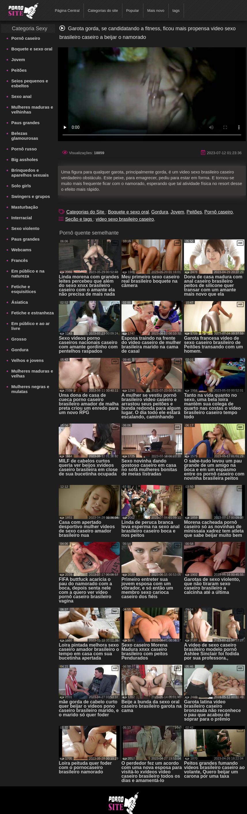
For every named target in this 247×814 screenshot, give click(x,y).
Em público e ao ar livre (30, 326)
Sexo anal (21, 96)
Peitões (18, 70)
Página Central (67, 10)
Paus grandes (25, 122)
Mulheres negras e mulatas (30, 389)
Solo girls (21, 185)
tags (176, 10)
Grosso (18, 339)
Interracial (21, 217)
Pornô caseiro (25, 38)
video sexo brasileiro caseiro (125, 219)
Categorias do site (103, 10)
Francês (19, 260)
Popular (132, 10)
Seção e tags (79, 219)
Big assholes (24, 159)
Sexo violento (25, 228)
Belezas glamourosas (24, 136)
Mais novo (155, 10)
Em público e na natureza (27, 273)
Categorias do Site (85, 211)
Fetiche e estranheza (32, 312)
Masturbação (24, 207)
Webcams (21, 249)
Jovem (18, 59)
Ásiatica (19, 302)
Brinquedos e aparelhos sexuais (30, 172)
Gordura (19, 349)
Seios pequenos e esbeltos (29, 83)
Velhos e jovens (27, 360)
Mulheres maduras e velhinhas (32, 109)
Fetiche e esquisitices (23, 289)
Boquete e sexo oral (31, 48)
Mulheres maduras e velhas (32, 373)
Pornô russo (24, 148)
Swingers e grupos (30, 196)
